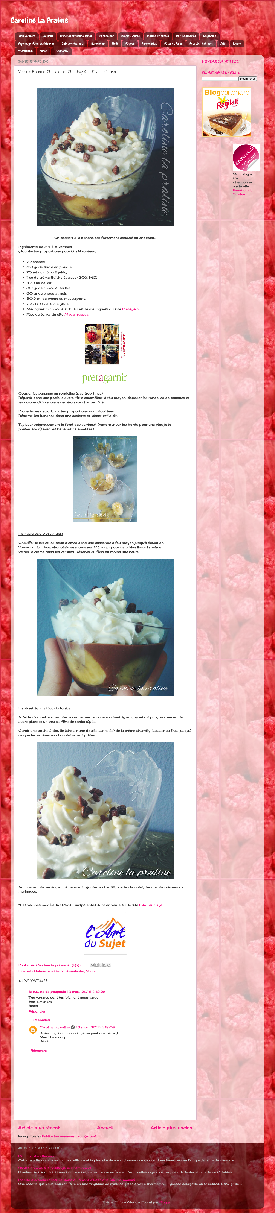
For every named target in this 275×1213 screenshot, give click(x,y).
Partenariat (149, 43)
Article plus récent (39, 1127)
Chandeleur (106, 36)
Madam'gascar (77, 314)
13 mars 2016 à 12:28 (86, 991)
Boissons (48, 36)
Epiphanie (209, 36)
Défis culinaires (186, 36)
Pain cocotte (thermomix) (39, 1156)
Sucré (43, 51)
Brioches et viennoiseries (76, 36)
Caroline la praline (55, 1027)
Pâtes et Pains (173, 43)
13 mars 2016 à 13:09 (95, 1027)
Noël (115, 43)
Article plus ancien (171, 1127)
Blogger (165, 1202)
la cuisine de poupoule (47, 991)
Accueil (105, 1127)
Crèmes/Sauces (130, 36)
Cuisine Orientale (158, 36)
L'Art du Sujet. (151, 905)
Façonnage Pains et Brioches (36, 43)
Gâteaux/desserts (73, 43)
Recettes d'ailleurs (201, 43)
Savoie (237, 43)
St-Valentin (25, 51)
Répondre (37, 1011)
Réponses (41, 1020)
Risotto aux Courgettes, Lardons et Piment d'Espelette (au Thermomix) (76, 1179)
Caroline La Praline (39, 20)
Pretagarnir (131, 309)
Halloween (98, 43)
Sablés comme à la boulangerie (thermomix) (54, 1168)
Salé (222, 43)
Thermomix (61, 51)
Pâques (129, 43)
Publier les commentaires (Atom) (69, 1136)
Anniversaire (27, 36)
